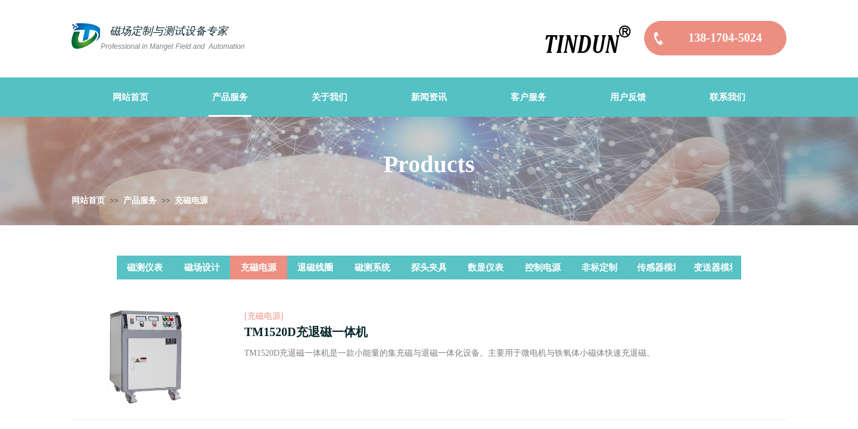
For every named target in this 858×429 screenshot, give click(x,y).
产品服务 (140, 200)
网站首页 (88, 200)
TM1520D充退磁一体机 (306, 331)
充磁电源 (191, 200)
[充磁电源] (263, 316)
